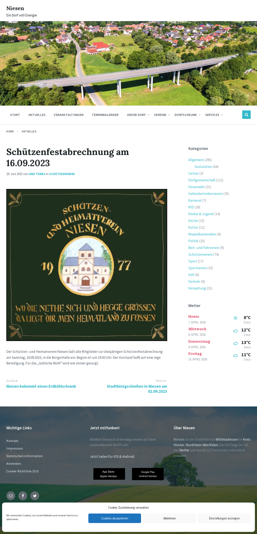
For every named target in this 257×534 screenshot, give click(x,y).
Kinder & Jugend (201, 214)
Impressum (14, 448)
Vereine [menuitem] (160, 115)
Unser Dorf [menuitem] (136, 115)
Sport (192, 261)
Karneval (195, 200)
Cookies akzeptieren (114, 518)
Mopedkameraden (202, 234)
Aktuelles (29, 131)
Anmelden (13, 463)
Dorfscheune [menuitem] (186, 115)
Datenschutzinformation (24, 456)
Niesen (16, 8)
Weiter (161, 381)
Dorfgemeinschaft (201, 180)
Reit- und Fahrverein (203, 247)
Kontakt (12, 441)
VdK (191, 274)
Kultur (193, 227)
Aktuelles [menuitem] (37, 115)
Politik (193, 241)
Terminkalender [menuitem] (105, 115)
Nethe (184, 450)
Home (10, 131)
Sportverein (197, 268)
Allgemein (196, 160)
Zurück (11, 381)
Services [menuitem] (212, 115)
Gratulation (203, 166)
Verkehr (194, 281)
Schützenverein (62, 174)
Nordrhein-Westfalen (202, 445)
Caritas (193, 173)
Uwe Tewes (37, 174)
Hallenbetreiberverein (205, 193)
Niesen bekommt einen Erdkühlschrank (41, 386)
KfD (191, 207)
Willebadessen (227, 439)
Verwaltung (197, 288)
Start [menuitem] (15, 115)
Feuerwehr (196, 187)
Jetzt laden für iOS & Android (112, 456)
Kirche (193, 220)
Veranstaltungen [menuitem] (68, 115)
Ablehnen (169, 518)
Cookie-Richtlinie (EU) (22, 471)
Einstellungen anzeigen (224, 518)
